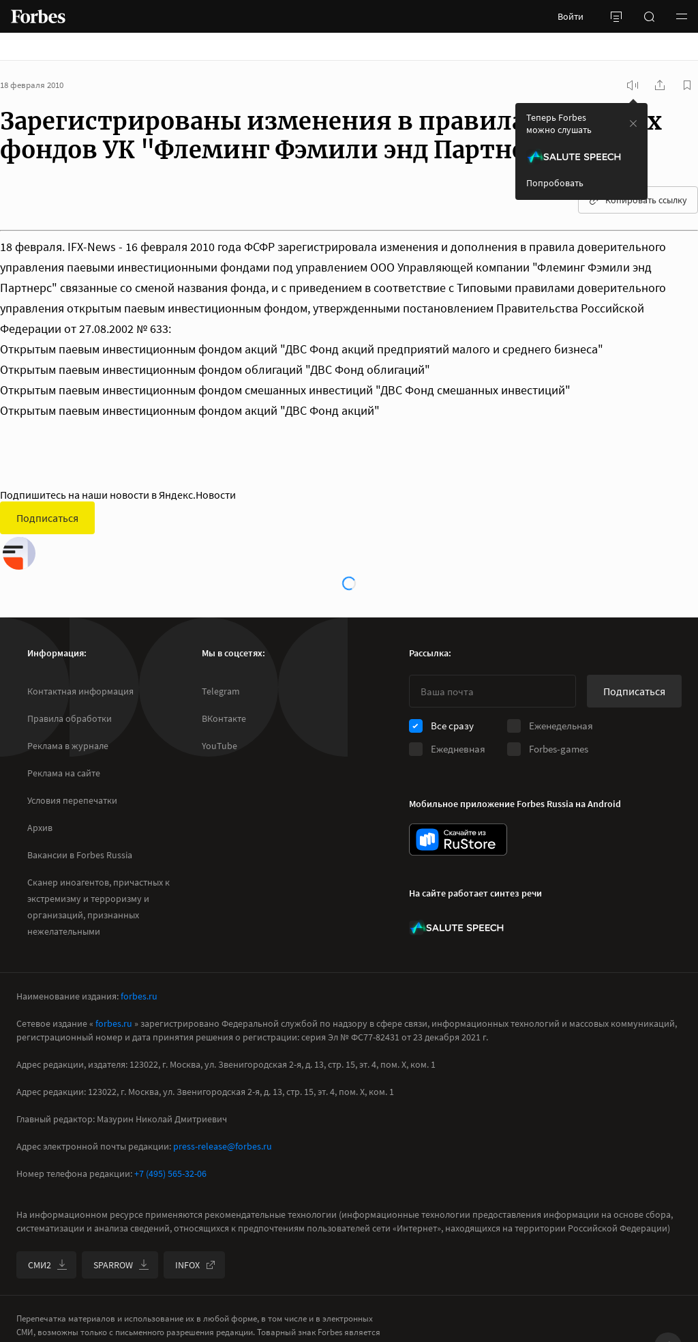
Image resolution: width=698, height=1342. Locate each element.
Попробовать (554, 183)
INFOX (195, 1265)
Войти (570, 16)
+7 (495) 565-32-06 (170, 1173)
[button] (682, 16)
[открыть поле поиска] (649, 16)
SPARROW (121, 1265)
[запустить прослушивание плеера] (632, 85)
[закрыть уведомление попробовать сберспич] (633, 123)
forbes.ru (139, 996)
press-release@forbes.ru (222, 1146)
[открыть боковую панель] (616, 16)
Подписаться (47, 518)
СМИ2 (47, 1265)
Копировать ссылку (638, 200)
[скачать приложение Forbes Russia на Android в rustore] (458, 839)
